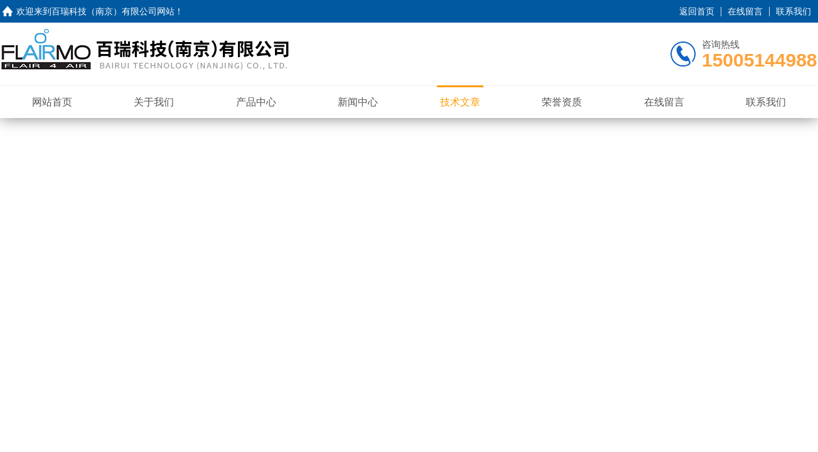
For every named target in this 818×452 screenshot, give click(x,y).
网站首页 (52, 102)
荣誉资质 (562, 102)
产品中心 (256, 102)
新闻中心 (358, 102)
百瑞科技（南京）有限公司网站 (113, 11)
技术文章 (460, 102)
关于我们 (154, 102)
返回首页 (696, 11)
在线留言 (745, 11)
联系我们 (793, 11)
